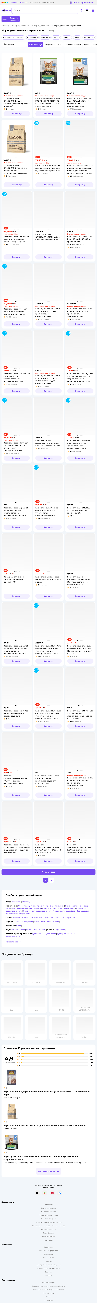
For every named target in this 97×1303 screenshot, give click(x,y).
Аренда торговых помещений (48, 1265)
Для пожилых (38, 934)
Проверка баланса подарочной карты (48, 1290)
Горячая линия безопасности (48, 1268)
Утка (23, 930)
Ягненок (15, 930)
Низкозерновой (20, 917)
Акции (48, 1297)
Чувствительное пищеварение (26, 908)
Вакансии (48, 1272)
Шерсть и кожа (49, 908)
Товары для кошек (20, 25)
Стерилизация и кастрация (31, 906)
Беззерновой (69, 917)
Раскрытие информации (48, 1251)
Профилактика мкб (55, 906)
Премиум (26, 902)
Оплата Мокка (48, 1293)
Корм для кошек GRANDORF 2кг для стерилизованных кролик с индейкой (45, 1125)
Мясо (35, 930)
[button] (14, 44)
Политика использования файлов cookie (48, 1226)
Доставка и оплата (48, 1212)
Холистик (16, 902)
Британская (39, 921)
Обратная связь (48, 1236)
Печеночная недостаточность (37, 911)
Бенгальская (53, 921)
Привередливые (73, 906)
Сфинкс (17, 921)
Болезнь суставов (66, 908)
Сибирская (27, 921)
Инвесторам (49, 1254)
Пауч (18, 925)
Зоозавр (5, 25)
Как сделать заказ (48, 1208)
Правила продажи (48, 1219)
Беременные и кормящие (18, 913)
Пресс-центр (48, 1258)
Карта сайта (48, 1240)
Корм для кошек (41, 25)
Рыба (28, 930)
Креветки (60, 930)
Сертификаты (48, 1233)
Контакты (48, 1275)
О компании (48, 1247)
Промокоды (48, 1300)
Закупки (48, 1261)
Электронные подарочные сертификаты (48, 1286)
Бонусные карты (48, 1282)
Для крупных (63, 934)
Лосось (42, 930)
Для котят (51, 934)
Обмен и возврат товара (48, 1215)
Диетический (36, 917)
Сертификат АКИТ (48, 1229)
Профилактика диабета (64, 911)
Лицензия (49, 1204)
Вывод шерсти (83, 911)
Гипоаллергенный (52, 917)
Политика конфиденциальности (49, 1222)
